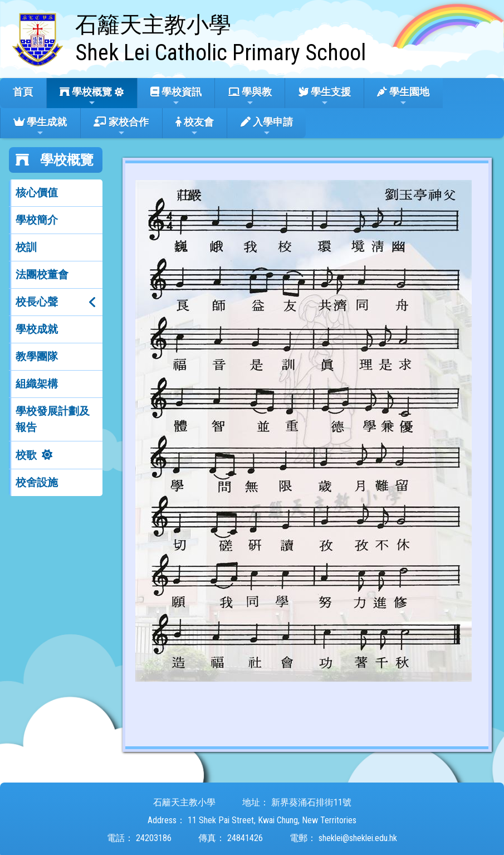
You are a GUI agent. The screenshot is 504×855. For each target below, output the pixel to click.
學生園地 (403, 96)
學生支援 (325, 96)
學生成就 (40, 126)
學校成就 (37, 329)
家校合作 (121, 126)
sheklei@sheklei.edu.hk (358, 838)
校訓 (26, 247)
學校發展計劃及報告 (53, 419)
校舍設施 (37, 482)
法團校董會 (42, 274)
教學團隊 (37, 356)
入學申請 (267, 126)
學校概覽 (86, 96)
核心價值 (37, 192)
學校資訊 (176, 96)
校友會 (194, 126)
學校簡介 (37, 219)
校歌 (26, 455)
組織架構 (37, 383)
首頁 (23, 92)
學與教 (250, 96)
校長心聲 (37, 301)
